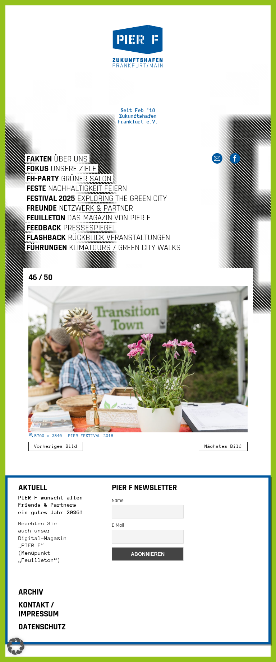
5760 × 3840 (48, 435)
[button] (16, 646)
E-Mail (118, 525)
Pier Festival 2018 (91, 435)
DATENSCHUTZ (42, 627)
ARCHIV (30, 592)
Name (118, 500)
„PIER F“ (31, 545)
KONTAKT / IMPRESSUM (38, 609)
